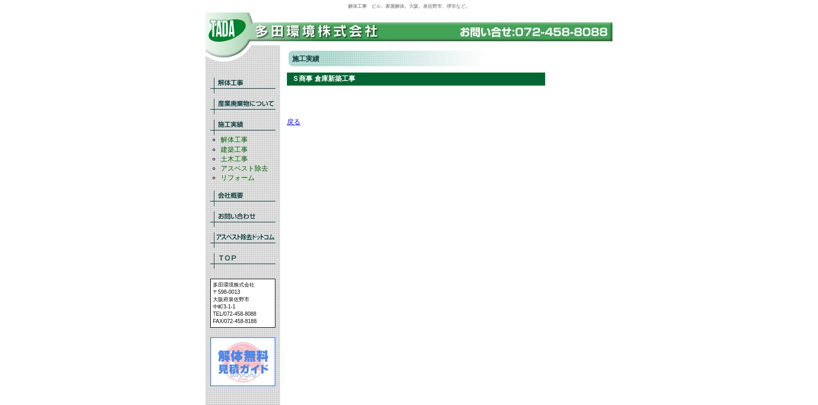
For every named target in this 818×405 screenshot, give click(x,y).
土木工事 (234, 159)
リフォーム (238, 178)
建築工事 (234, 149)
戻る (293, 122)
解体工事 (234, 140)
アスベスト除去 (244, 168)
